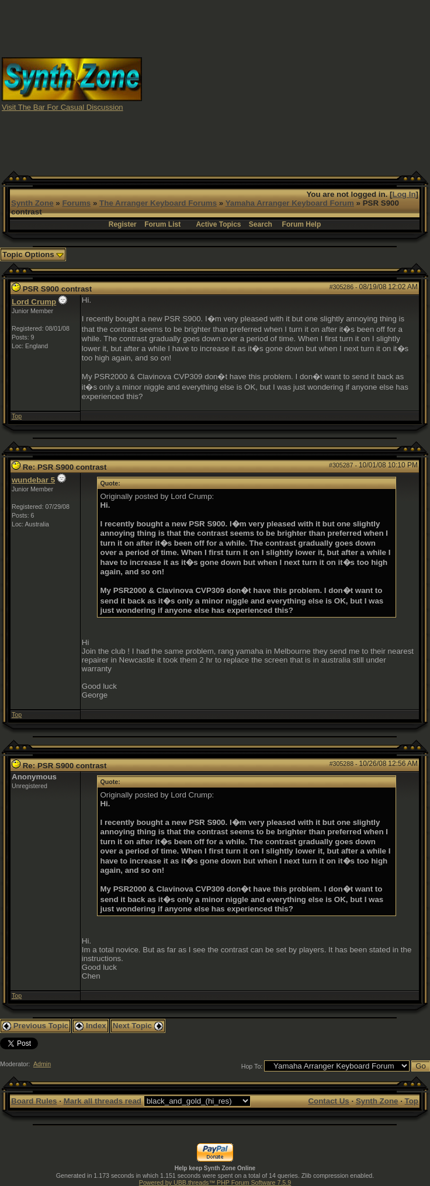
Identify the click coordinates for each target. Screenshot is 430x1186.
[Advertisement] (286, 83)
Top (17, 415)
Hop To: (252, 1066)
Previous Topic (35, 1025)
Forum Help (301, 224)
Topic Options (33, 254)
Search (260, 224)
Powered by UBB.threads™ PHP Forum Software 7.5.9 (215, 1182)
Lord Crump (34, 301)
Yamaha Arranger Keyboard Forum (290, 203)
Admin (42, 1063)
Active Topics (218, 224)
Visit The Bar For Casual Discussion (62, 107)
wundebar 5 (33, 480)
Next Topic (138, 1025)
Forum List (162, 224)
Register (123, 224)
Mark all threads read (102, 1101)
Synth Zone (32, 203)
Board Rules (34, 1101)
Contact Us (328, 1101)
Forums (76, 203)
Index (90, 1025)
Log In (404, 194)
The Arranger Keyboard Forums (158, 203)
